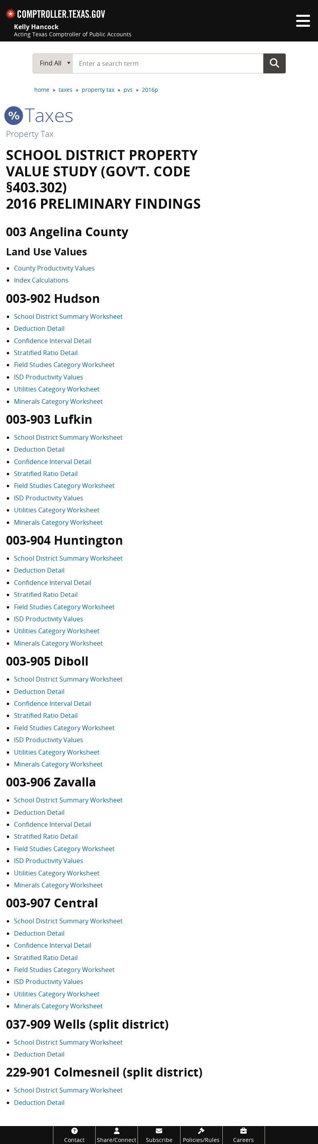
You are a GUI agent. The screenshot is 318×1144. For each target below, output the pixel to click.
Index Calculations (41, 280)
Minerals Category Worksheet (58, 401)
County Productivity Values (54, 268)
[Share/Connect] (116, 1135)
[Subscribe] (159, 1135)
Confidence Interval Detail (52, 340)
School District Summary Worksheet (68, 316)
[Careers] (244, 1135)
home (41, 89)
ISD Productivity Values (48, 377)
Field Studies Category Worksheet (64, 364)
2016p (150, 89)
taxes (66, 89)
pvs (128, 89)
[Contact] (74, 1135)
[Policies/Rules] (201, 1135)
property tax (98, 89)
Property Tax (29, 133)
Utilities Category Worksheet (57, 389)
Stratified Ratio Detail (46, 352)
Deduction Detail (39, 328)
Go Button (274, 63)
